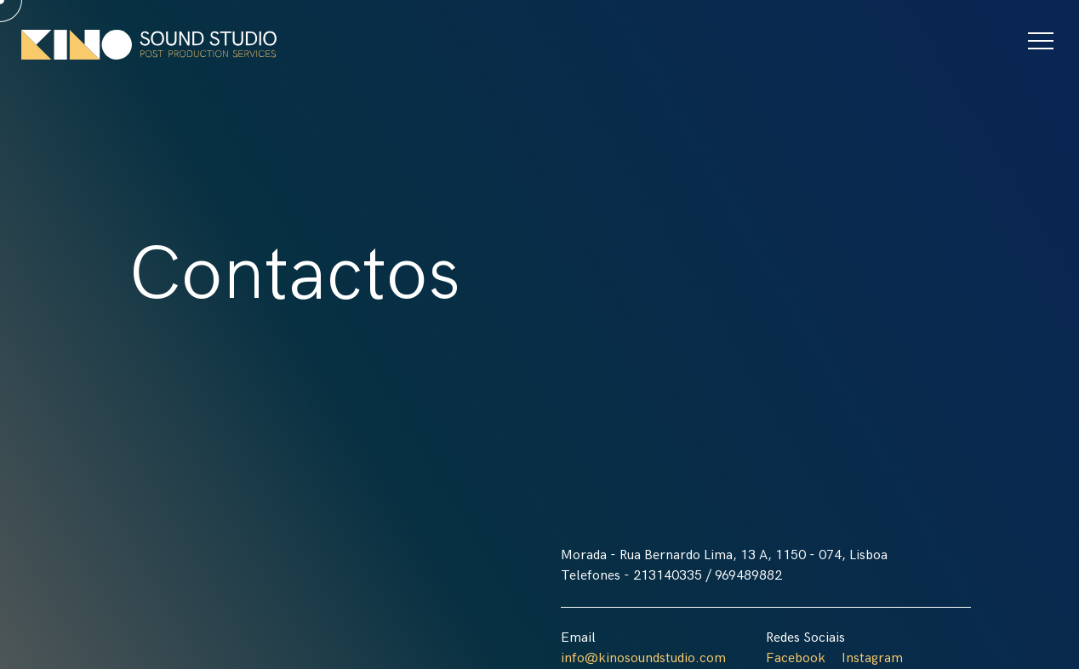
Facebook (795, 658)
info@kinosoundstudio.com (643, 658)
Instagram (872, 658)
